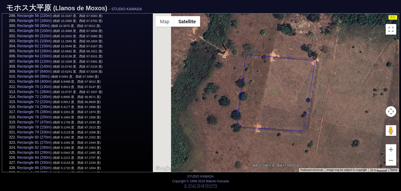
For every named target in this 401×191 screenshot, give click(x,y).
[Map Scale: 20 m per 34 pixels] (378, 170)
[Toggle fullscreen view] (391, 29)
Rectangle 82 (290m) (34, 147)
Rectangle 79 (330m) (34, 132)
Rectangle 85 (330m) (34, 162)
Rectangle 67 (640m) (34, 71)
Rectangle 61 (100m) (34, 41)
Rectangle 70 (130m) (34, 87)
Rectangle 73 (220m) (34, 102)
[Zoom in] (391, 149)
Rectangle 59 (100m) (34, 31)
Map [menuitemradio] (164, 21)
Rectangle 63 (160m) (34, 51)
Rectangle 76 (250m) (34, 117)
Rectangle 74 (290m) (34, 107)
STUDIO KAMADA (126, 9)
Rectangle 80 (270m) (34, 137)
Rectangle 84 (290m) (34, 157)
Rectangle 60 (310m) (34, 36)
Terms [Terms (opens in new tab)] (393, 170)
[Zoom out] (391, 160)
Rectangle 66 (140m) (34, 66)
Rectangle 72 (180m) (34, 97)
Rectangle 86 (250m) (34, 168)
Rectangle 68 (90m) (33, 76)
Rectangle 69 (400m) (34, 81)
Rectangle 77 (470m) (34, 122)
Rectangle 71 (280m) (34, 92)
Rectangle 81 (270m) (34, 142)
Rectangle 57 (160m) (34, 20)
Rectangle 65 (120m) (34, 61)
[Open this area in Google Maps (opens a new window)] (163, 168)
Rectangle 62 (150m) (34, 46)
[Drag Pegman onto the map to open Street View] (391, 130)
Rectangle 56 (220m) (34, 15)
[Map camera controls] (391, 111)
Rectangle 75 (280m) (34, 112)
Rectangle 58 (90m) (33, 26)
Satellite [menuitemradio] (187, 21)
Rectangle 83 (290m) (34, 152)
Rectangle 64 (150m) (34, 56)
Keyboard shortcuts (311, 170)
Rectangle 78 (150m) (34, 127)
